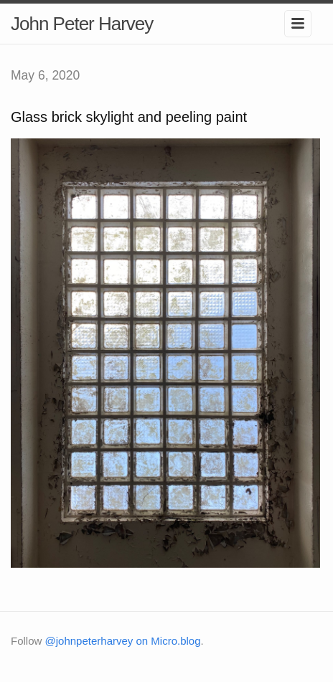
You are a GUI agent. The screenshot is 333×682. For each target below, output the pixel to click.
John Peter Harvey (82, 23)
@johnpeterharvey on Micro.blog (123, 641)
